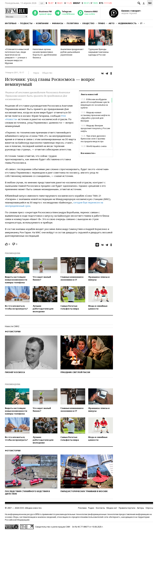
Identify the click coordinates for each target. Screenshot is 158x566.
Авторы (140, 507)
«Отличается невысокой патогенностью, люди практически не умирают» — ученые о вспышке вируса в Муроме (17, 56)
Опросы (149, 507)
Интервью (11, 23)
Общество (88, 23)
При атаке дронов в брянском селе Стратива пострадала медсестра (93, 138)
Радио (91, 507)
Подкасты (26, 23)
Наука (36, 73)
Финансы (57, 23)
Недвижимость (127, 23)
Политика (73, 23)
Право (101, 23)
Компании (42, 23)
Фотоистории (13, 331)
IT (141, 23)
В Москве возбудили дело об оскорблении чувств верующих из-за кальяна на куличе (95, 103)
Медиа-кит (111, 507)
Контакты (100, 507)
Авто (111, 23)
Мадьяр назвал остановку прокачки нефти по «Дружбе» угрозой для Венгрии (95, 116)
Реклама (82, 507)
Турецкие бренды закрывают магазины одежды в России (98, 52)
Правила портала (127, 507)
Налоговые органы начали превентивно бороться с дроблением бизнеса (45, 53)
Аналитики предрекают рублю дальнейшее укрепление (71, 52)
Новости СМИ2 (12, 326)
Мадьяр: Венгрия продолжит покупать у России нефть (95, 128)
